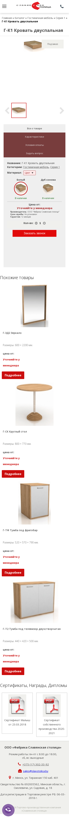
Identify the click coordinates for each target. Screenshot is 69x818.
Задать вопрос (34, 153)
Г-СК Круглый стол (15, 431)
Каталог (20, 18)
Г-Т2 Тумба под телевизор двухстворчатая (32, 629)
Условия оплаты (34, 145)
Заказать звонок (34, 233)
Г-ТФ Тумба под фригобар (20, 530)
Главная (7, 18)
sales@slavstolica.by (35, 771)
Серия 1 (60, 18)
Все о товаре (34, 128)
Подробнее (13, 375)
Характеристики (34, 136)
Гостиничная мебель (40, 18)
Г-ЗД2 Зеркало (12, 333)
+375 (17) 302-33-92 (35, 764)
